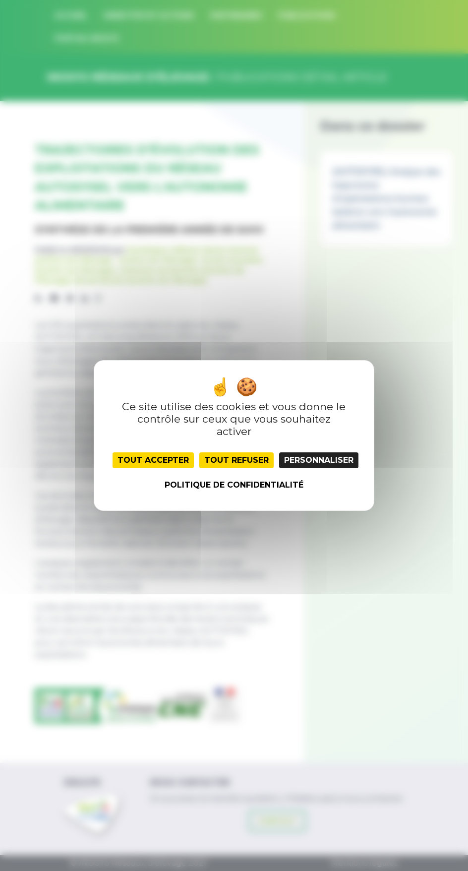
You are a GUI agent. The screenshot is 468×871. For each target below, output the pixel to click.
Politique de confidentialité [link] (234, 485)
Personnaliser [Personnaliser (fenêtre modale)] (318, 460)
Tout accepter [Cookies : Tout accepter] (153, 460)
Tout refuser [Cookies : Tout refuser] (236, 460)
